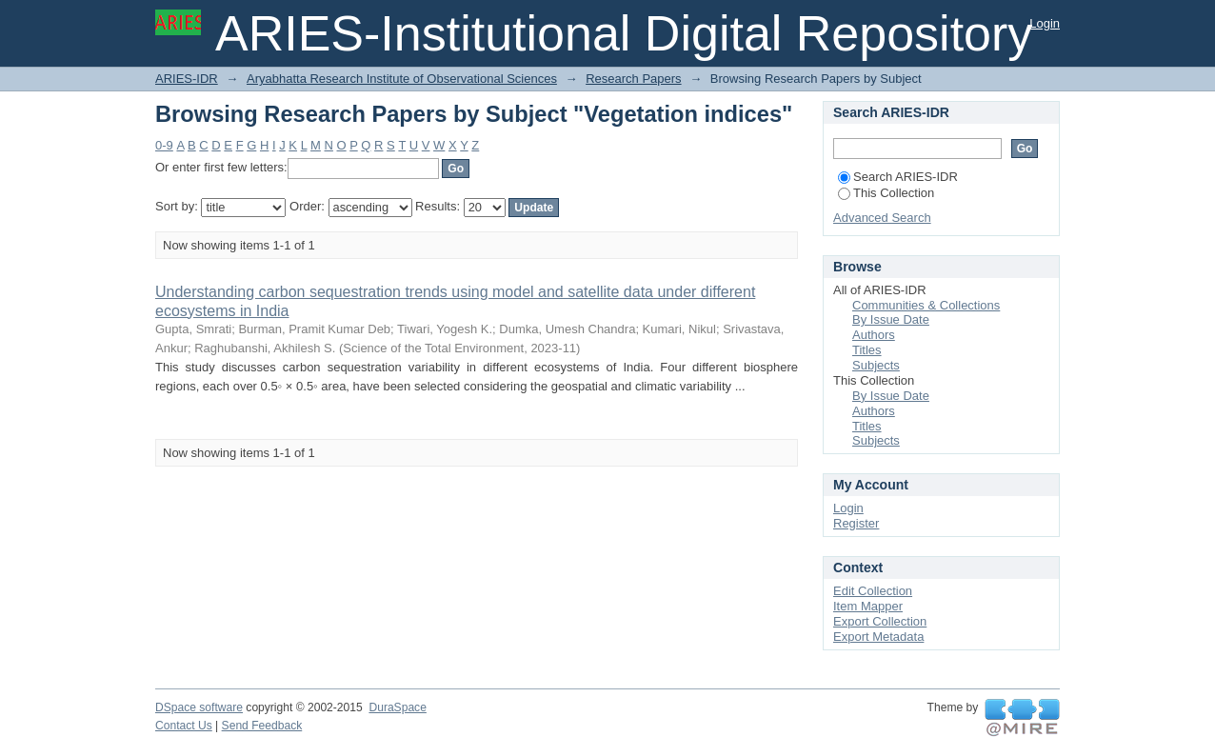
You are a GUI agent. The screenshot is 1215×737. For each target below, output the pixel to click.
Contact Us (183, 725)
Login (1044, 23)
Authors (873, 335)
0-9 (164, 145)
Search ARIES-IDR (898, 176)
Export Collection (879, 621)
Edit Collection (872, 591)
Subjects (876, 365)
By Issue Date (890, 319)
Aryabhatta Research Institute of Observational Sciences (402, 78)
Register (856, 523)
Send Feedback (262, 725)
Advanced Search (882, 217)
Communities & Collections (926, 305)
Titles (867, 350)
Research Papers (633, 78)
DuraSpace (397, 707)
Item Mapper (868, 606)
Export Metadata (878, 636)
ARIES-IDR (186, 78)
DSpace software (199, 707)
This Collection (886, 193)
